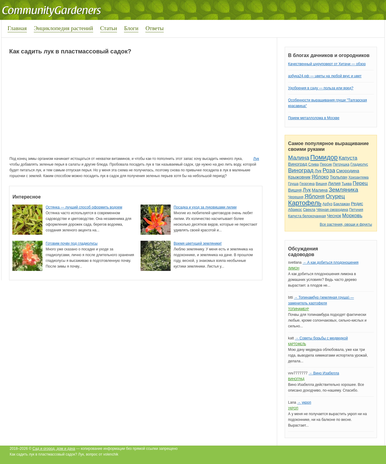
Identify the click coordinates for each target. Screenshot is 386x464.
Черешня (295, 197)
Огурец (335, 196)
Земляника (343, 189)
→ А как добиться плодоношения (330, 262)
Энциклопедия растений (63, 28)
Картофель (304, 203)
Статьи (108, 28)
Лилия (334, 183)
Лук (256, 159)
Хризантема (358, 177)
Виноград (297, 164)
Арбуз (327, 204)
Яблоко (320, 177)
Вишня (321, 184)
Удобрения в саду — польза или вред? (320, 88)
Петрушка (341, 164)
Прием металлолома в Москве (313, 118)
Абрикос (295, 210)
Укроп (293, 408)
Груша (293, 184)
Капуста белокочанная (307, 216)
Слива (313, 164)
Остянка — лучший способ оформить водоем (84, 207)
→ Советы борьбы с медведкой (321, 338)
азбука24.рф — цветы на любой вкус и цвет (325, 76)
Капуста (348, 158)
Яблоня (314, 196)
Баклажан (341, 204)
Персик (326, 164)
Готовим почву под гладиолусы (71, 243)
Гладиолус (359, 164)
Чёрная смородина (332, 210)
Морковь (352, 215)
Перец (360, 183)
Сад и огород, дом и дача (54, 449)
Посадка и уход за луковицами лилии (205, 207)
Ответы (154, 28)
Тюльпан (338, 177)
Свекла (309, 210)
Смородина (347, 170)
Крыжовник (299, 177)
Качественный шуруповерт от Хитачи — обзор (326, 64)
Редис (357, 203)
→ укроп (304, 402)
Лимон (293, 268)
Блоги (131, 28)
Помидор (324, 157)
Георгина (307, 184)
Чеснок (334, 215)
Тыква (347, 184)
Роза (328, 170)
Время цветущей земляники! (198, 243)
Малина (298, 157)
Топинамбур (298, 309)
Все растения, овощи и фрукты (346, 224)
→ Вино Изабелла (323, 373)
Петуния (356, 210)
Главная (17, 28)
